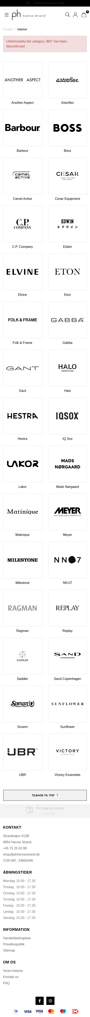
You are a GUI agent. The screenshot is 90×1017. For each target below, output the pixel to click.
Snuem (22, 727)
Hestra (22, 438)
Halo (67, 390)
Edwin (67, 246)
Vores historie (13, 970)
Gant (22, 390)
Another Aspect (22, 102)
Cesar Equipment (67, 198)
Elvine (22, 294)
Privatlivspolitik (13, 944)
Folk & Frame (22, 342)
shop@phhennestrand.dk (21, 854)
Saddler (22, 679)
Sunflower (67, 727)
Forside (8, 29)
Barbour (22, 150)
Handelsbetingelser (17, 938)
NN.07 (67, 583)
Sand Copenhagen (67, 679)
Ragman (22, 631)
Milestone (22, 583)
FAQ (6, 983)
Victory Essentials (67, 775)
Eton (67, 294)
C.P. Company (22, 246)
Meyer (67, 535)
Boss (67, 150)
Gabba (67, 342)
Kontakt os (11, 977)
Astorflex (67, 102)
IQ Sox (67, 438)
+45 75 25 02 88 (15, 848)
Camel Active (22, 198)
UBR (22, 775)
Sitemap (9, 950)
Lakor (22, 486)
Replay (67, 631)
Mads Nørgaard (67, 486)
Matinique (23, 535)
